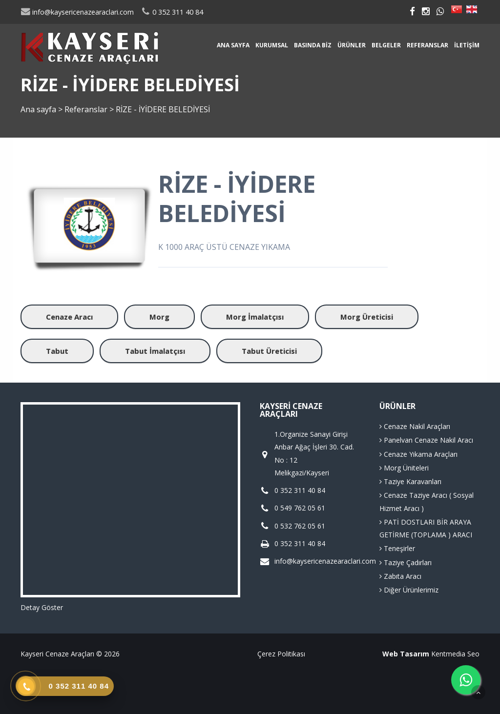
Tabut (57, 351)
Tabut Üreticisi (269, 351)
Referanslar (427, 45)
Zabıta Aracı (400, 576)
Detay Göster (42, 607)
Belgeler (386, 45)
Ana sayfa (233, 45)
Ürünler (351, 45)
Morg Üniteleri (404, 467)
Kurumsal (271, 45)
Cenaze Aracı (69, 317)
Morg (159, 317)
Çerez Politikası (281, 653)
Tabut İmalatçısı (155, 351)
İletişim (466, 45)
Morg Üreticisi (366, 317)
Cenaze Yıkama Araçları (418, 454)
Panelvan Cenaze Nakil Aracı (426, 440)
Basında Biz (313, 45)
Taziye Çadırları (405, 562)
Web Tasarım (405, 653)
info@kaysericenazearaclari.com (77, 12)
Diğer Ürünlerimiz (408, 589)
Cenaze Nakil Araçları (414, 426)
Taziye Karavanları (410, 481)
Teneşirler (397, 548)
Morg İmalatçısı (255, 317)
